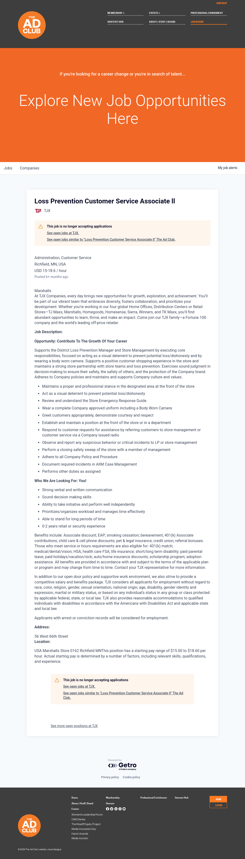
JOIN (218, 799)
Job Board (197, 21)
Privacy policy (110, 777)
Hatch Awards (80, 833)
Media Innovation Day (84, 828)
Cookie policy (131, 777)
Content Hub (115, 21)
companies (29, 168)
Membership (116, 13)
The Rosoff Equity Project (86, 823)
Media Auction (80, 838)
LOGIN (218, 805)
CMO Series (78, 819)
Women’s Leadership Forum (87, 814)
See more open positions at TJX (74, 726)
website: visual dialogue (50, 849)
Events (155, 13)
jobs (8, 168)
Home (75, 797)
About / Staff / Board (162, 21)
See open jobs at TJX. (63, 233)
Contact (222, 2)
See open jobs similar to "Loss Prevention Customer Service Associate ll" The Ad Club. (111, 239)
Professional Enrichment (207, 13)
